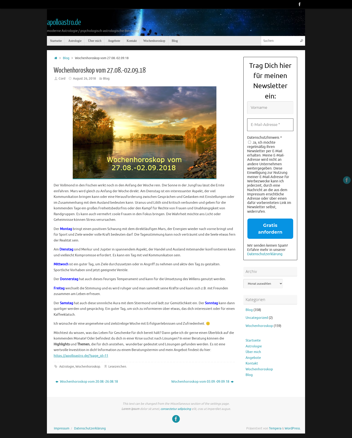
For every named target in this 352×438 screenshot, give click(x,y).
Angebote (253, 358)
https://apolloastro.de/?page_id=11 (81, 356)
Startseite (253, 340)
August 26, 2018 (84, 78)
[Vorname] (270, 107)
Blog (66, 58)
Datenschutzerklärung (264, 254)
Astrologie (66, 367)
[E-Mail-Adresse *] (270, 124)
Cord (62, 78)
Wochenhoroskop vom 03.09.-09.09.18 (202, 382)
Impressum (61, 428)
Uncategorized (257, 318)
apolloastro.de (64, 22)
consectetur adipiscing (176, 409)
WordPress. (293, 428)
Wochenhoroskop (87, 367)
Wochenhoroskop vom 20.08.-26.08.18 (86, 382)
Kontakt (252, 363)
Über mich (253, 352)
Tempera (275, 428)
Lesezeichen (117, 367)
